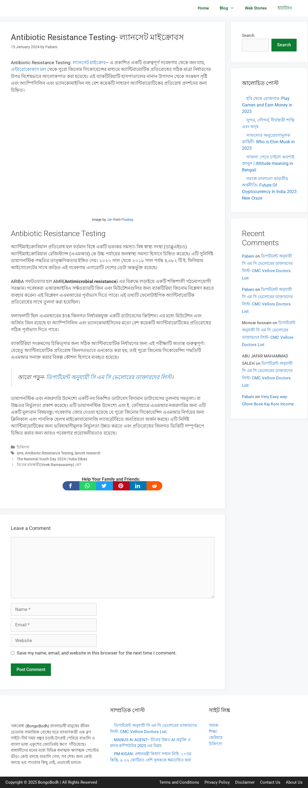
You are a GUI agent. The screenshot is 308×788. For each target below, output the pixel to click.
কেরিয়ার (215, 737)
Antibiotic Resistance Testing (49, 453)
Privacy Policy (217, 782)
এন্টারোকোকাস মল (28, 69)
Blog (229, 8)
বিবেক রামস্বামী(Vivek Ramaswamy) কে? (49, 465)
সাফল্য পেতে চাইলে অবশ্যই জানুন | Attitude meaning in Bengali (268, 163)
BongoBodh (48, 782)
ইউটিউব (285, 8)
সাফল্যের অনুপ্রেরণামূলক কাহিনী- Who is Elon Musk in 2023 (268, 142)
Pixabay (127, 219)
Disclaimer (245, 782)
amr (20, 453)
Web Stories (256, 8)
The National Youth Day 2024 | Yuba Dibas (52, 459)
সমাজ (213, 725)
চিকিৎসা (23, 447)
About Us (294, 782)
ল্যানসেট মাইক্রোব (89, 62)
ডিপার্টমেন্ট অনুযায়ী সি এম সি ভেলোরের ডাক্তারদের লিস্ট (108, 377)
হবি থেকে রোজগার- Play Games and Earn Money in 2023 (267, 105)
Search (248, 35)
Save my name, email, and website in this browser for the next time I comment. (97, 653)
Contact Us (270, 782)
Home (203, 8)
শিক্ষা (213, 731)
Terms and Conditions (179, 782)
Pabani (248, 256)
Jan (109, 219)
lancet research (87, 453)
